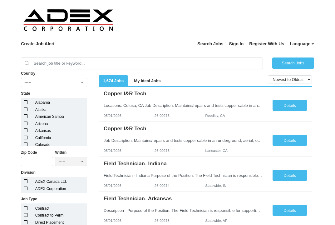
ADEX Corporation (50, 189)
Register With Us (266, 43)
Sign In (236, 43)
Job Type (29, 199)
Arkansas (43, 130)
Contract (42, 208)
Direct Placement (49, 222)
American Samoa (49, 116)
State (25, 93)
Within (61, 152)
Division (28, 172)
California (43, 138)
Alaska (41, 110)
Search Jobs (210, 43)
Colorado (43, 144)
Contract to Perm (49, 215)
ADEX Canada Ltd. (51, 181)
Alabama (42, 102)
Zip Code (29, 152)
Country (28, 73)
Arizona (41, 124)
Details (289, 105)
